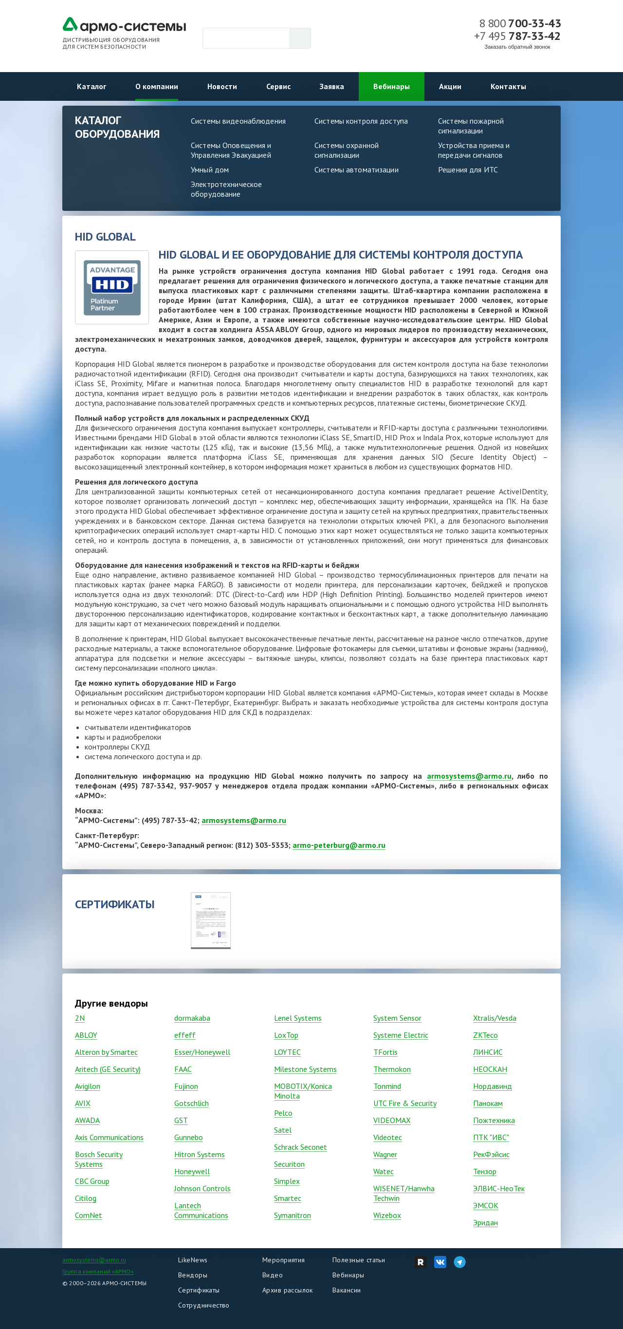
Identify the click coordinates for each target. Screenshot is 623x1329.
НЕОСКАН (490, 1069)
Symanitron (292, 1215)
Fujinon (186, 1086)
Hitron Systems (199, 1154)
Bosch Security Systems (99, 1159)
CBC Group (92, 1181)
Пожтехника (494, 1120)
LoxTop (286, 1035)
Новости (222, 86)
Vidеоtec (387, 1137)
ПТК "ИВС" (491, 1137)
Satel (283, 1130)
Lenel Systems (298, 1018)
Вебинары (391, 86)
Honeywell (192, 1171)
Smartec (287, 1198)
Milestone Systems (305, 1069)
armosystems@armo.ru (469, 776)
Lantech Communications (201, 1210)
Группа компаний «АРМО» (98, 1271)
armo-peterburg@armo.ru (339, 845)
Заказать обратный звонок (517, 47)
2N (80, 1018)
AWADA (87, 1120)
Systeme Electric (400, 1035)
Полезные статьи (358, 1259)
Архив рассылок (287, 1290)
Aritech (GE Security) (108, 1069)
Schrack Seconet (300, 1147)
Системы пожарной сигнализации (471, 125)
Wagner (385, 1154)
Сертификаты (199, 1290)
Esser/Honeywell (202, 1052)
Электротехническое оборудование (226, 189)
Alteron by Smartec (106, 1052)
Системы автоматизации (356, 169)
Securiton (289, 1164)
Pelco (283, 1113)
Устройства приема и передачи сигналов (474, 150)
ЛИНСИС (488, 1052)
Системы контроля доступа (361, 121)
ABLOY (86, 1035)
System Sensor (397, 1018)
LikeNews (192, 1259)
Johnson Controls (202, 1188)
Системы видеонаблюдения (238, 121)
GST (181, 1120)
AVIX (83, 1103)
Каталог (91, 86)
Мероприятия (283, 1259)
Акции (450, 86)
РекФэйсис (491, 1154)
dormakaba (192, 1018)
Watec (383, 1171)
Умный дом (210, 169)
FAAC (183, 1069)
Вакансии (346, 1290)
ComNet (88, 1215)
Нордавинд (492, 1086)
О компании (156, 86)
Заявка (332, 86)
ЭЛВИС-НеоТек (499, 1188)
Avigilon (87, 1086)
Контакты (508, 86)
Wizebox (387, 1215)
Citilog (85, 1198)
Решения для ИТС (468, 169)
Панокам (488, 1103)
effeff (185, 1035)
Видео (272, 1275)
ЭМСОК (485, 1205)
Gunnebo (188, 1137)
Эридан (485, 1222)
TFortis (385, 1052)
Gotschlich (191, 1103)
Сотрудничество (204, 1305)
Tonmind (387, 1086)
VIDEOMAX (392, 1120)
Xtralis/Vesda (494, 1018)
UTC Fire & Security (405, 1103)
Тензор (484, 1171)
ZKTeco (485, 1035)
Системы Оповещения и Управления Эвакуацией (231, 150)
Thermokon (392, 1069)
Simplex (287, 1181)
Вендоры (192, 1275)
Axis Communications (109, 1137)
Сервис (278, 86)
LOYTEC (287, 1052)
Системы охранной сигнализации (346, 150)
